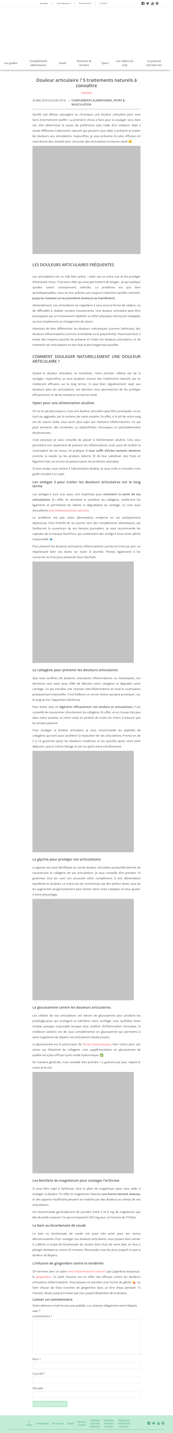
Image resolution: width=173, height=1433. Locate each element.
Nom (36, 1359)
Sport (105, 63)
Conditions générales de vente (109, 1423)
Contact (103, 3)
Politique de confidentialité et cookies (124, 1423)
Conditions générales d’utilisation (95, 1423)
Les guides (11, 63)
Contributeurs (64, 3)
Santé (62, 63)
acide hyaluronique (97, 1044)
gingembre (43, 1277)
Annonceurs (85, 3)
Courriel (38, 1374)
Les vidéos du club (124, 63)
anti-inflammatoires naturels (69, 510)
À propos (44, 3)
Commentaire (42, 1316)
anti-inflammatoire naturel (86, 1271)
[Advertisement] (86, 32)
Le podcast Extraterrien (154, 63)
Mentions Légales (82, 1423)
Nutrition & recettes (84, 63)
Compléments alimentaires (38, 63)
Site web (37, 1388)
